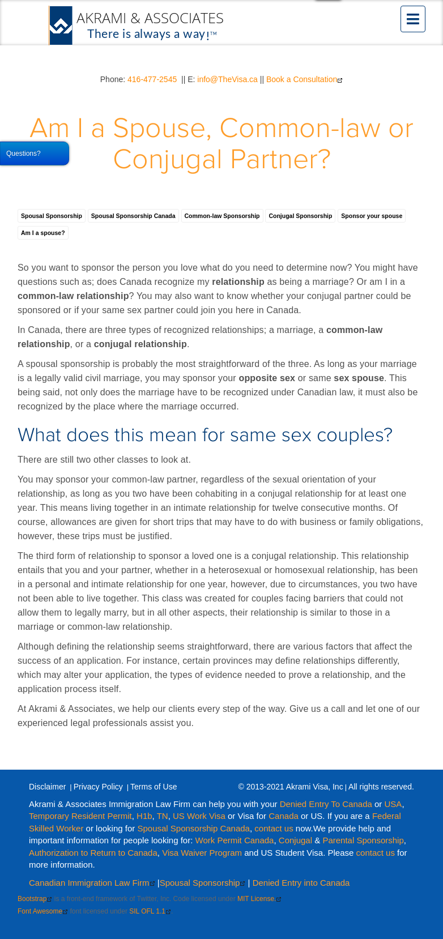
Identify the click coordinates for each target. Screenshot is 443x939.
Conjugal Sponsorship (300, 215)
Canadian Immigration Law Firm (92, 882)
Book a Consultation (304, 79)
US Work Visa (199, 816)
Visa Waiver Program (202, 852)
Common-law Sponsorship (222, 215)
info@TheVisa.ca (227, 79)
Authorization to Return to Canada (93, 852)
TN (162, 816)
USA (393, 804)
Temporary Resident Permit (80, 816)
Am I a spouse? (43, 232)
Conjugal (296, 840)
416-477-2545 (152, 79)
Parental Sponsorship (362, 840)
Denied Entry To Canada (326, 804)
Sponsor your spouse (371, 215)
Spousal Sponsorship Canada (133, 215)
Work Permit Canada (234, 840)
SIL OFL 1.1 (150, 911)
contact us (273, 828)
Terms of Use (153, 786)
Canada (284, 816)
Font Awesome (43, 911)
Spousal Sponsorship (51, 215)
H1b (144, 816)
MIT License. (259, 899)
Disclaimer (47, 786)
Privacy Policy (98, 786)
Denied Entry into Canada (301, 882)
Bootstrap (35, 899)
